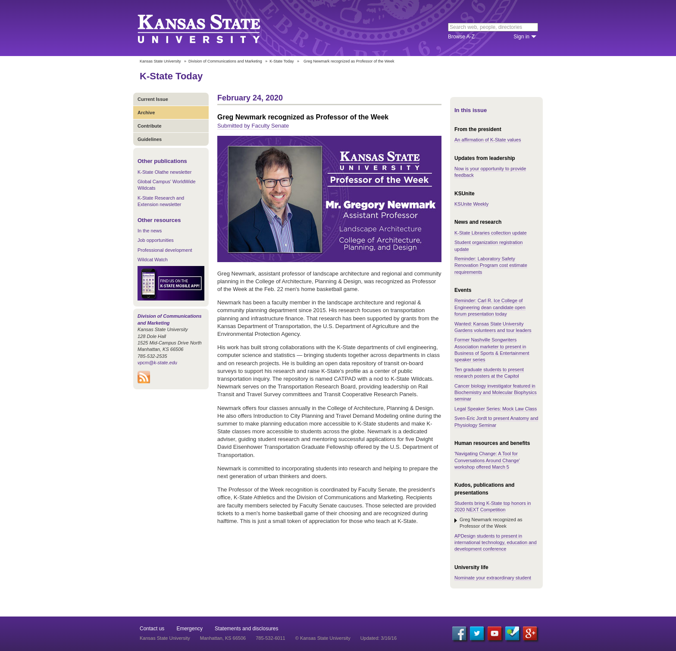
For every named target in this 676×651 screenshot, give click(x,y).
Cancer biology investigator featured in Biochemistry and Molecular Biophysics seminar (495, 392)
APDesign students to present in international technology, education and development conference (495, 542)
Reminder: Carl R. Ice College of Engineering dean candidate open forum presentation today (490, 307)
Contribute (150, 125)
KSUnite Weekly (471, 204)
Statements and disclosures (246, 629)
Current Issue (153, 99)
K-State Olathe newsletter (164, 172)
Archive (146, 112)
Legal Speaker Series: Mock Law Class (495, 408)
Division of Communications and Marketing (225, 61)
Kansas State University (209, 28)
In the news (150, 230)
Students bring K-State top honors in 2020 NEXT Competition (492, 506)
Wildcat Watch (153, 259)
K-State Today (281, 61)
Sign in (521, 37)
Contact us (152, 629)
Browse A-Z (461, 37)
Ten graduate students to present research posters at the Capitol (489, 373)
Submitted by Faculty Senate (253, 125)
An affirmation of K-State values (487, 139)
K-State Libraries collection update (490, 232)
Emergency (189, 629)
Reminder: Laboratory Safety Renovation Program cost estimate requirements (490, 265)
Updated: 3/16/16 (378, 638)
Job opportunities (156, 240)
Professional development (165, 250)
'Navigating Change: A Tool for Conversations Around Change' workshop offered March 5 (487, 460)
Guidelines (150, 139)
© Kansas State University (323, 638)
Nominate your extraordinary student (492, 577)
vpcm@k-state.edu (157, 362)
